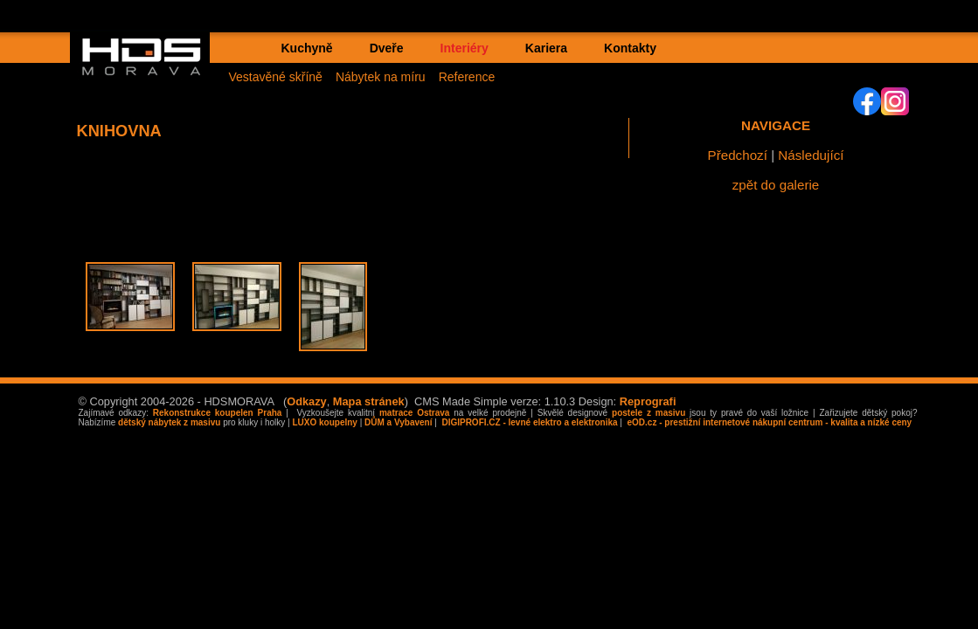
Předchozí (737, 155)
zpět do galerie (776, 184)
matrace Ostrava (414, 413)
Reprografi (648, 401)
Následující (810, 155)
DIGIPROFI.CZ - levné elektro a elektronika (529, 422)
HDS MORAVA (149, 70)
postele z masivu (648, 413)
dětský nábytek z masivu (169, 422)
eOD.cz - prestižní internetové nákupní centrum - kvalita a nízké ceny (768, 422)
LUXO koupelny (324, 422)
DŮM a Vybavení (398, 422)
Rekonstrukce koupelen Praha (217, 413)
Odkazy (307, 401)
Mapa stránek (369, 401)
